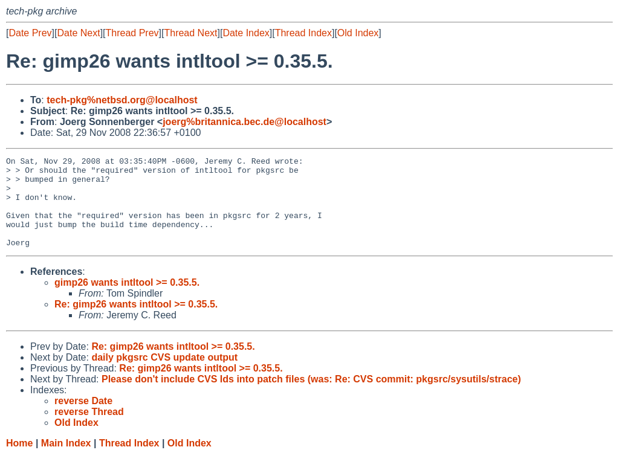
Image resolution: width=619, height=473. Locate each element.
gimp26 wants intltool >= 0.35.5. (126, 300)
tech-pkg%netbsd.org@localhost (122, 100)
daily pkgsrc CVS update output (164, 375)
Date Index (245, 33)
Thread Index (303, 33)
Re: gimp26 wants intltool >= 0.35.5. (136, 322)
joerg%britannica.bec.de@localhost (244, 122)
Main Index (66, 461)
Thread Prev (132, 33)
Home (19, 461)
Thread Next (190, 33)
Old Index (357, 33)
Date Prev (29, 33)
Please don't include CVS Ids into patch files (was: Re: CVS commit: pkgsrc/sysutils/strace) (311, 397)
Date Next (78, 33)
